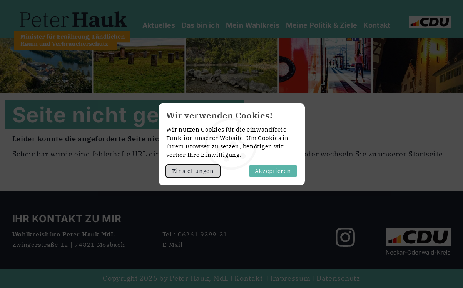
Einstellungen (193, 171)
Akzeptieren (273, 171)
